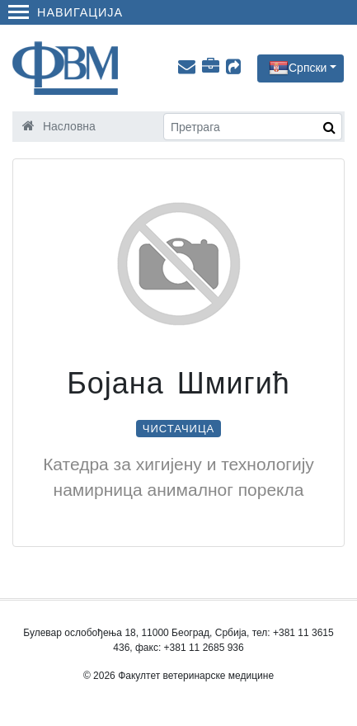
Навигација (65, 12)
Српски (307, 66)
